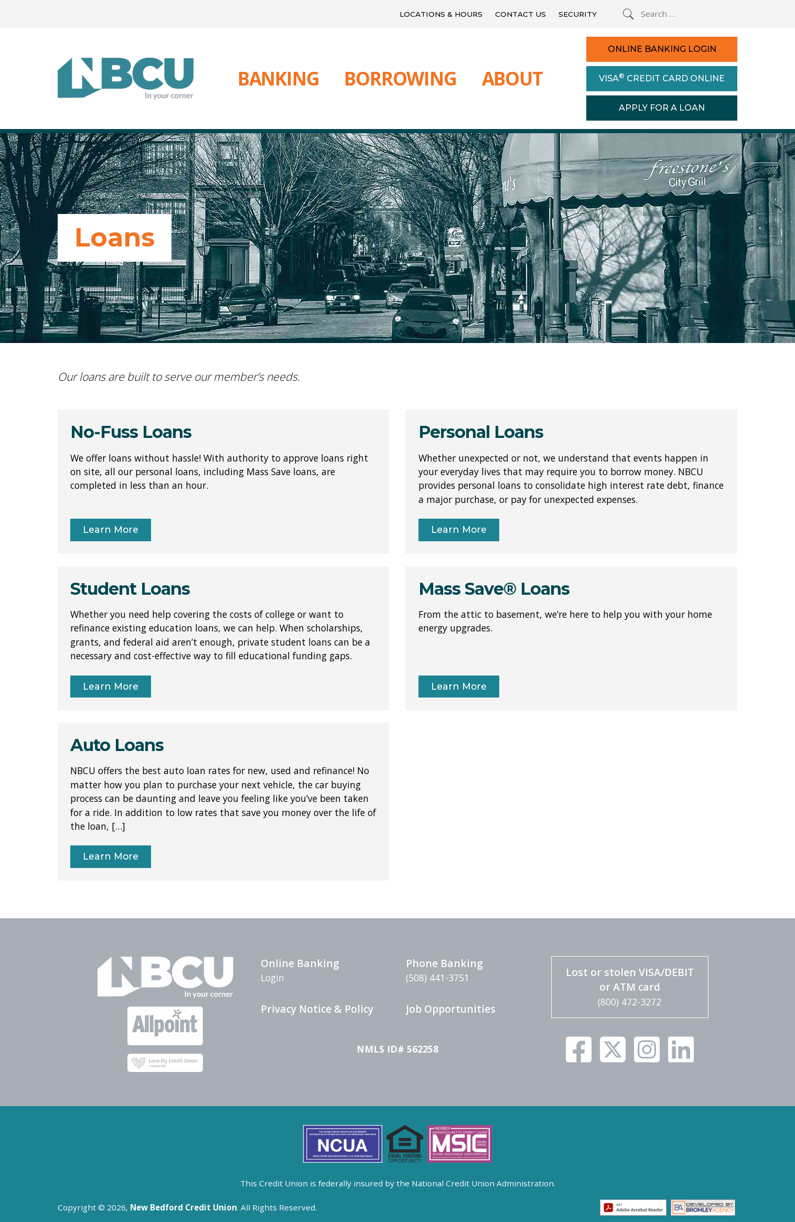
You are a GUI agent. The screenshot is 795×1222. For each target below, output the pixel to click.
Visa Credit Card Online (662, 77)
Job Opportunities (451, 1009)
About (512, 78)
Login (272, 977)
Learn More (110, 529)
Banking (278, 78)
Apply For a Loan (662, 108)
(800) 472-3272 (629, 1001)
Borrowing (400, 78)
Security (577, 14)
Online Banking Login (662, 49)
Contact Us (520, 14)
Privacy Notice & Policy (317, 1009)
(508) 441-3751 (437, 977)
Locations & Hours (441, 14)
